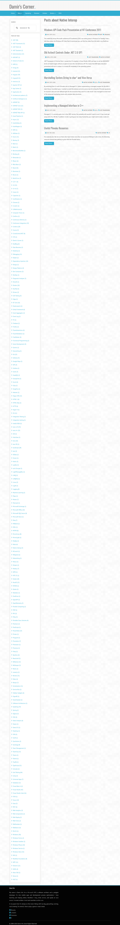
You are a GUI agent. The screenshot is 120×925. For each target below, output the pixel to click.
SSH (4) (15, 717)
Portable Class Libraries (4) (20, 620)
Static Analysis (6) (18, 721)
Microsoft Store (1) (18, 517)
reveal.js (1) (16, 672)
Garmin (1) (16, 347)
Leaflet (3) (16, 465)
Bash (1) (15, 144)
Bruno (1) (15, 175)
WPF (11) (15, 862)
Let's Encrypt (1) (17, 468)
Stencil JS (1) (16, 727)
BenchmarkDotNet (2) (19, 151)
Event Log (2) (16, 316)
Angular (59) (16, 75)
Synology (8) (16, 745)
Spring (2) (16, 710)
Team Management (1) (19, 748)
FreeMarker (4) (17, 337)
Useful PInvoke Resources (56, 128)
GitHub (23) (16, 358)
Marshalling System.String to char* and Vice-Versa (68, 78)
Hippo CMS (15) (17, 396)
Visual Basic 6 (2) (18, 786)
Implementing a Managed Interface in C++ (63, 105)
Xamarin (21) (16, 866)
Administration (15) (18, 54)
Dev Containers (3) (18, 271)
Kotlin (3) (15, 461)
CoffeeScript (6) (17, 209)
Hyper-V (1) (16, 410)
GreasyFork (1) (17, 379)
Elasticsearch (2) (17, 306)
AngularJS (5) (16, 78)
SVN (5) (15, 734)
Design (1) (16, 265)
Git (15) (15, 354)
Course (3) (16, 230)
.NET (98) (15, 40)
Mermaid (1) (16, 503)
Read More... (49, 45)
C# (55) (15, 185)
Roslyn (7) (16, 683)
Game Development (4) (19, 344)
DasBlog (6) (16, 244)
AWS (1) (15, 130)
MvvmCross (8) (17, 534)
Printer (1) (16, 634)
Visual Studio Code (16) (19, 793)
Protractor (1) (16, 645)
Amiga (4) (15, 68)
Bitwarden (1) (17, 157)
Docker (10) (16, 285)
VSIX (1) (15, 797)
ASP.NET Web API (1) (19, 113)
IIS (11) (15, 413)
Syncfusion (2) (17, 741)
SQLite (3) (16, 714)
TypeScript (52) (17, 765)
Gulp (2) (15, 385)
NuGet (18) (16, 579)
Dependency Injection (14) (20, 261)
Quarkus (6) (16, 655)
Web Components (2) (19, 814)
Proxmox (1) (16, 648)
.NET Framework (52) (19, 43)
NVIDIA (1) (16, 586)
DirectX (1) (16, 282)
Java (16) (15, 441)
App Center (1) (17, 88)
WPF (101, 34)
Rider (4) (15, 679)
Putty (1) (15, 651)
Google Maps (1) (17, 361)
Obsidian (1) (16, 593)
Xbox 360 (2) (16, 873)
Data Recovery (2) (18, 247)
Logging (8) (16, 489)
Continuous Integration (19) (21, 223)
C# (109, 133)
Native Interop (93, 34)
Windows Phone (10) (19, 845)
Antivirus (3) (16, 81)
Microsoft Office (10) (19, 510)
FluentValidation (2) (18, 334)
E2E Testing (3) (17, 296)
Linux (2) (15, 482)
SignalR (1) (16, 696)
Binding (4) (16, 154)
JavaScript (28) (17, 448)
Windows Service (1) (18, 848)
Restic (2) (15, 669)
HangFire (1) (16, 389)
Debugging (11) (17, 254)
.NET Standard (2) (18, 50)
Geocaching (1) (17, 351)
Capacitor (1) (16, 195)
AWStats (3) (16, 133)
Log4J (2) (15, 486)
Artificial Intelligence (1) (20, 99)
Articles (45, 13)
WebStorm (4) (17, 828)
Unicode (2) (16, 769)
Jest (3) (15, 451)
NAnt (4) (15, 544)
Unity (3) (15, 776)
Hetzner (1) (16, 392)
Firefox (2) (16, 327)
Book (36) (15, 168)
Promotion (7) (17, 641)
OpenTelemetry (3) (18, 603)
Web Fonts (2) (17, 821)
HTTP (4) (15, 406)
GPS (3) (15, 365)
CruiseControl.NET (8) (19, 233)
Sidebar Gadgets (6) (18, 693)
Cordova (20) (16, 227)
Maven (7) (16, 499)
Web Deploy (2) (17, 817)
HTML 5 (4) (16, 399)
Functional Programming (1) (21, 341)
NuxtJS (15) (16, 582)
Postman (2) (16, 624)
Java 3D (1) (16, 444)
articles (44, 898)
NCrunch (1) (16, 551)
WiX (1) (15, 855)
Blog (20, 13)
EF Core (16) (16, 303)
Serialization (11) (18, 686)
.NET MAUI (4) (17, 47)
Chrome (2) (16, 202)
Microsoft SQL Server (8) (20, 513)
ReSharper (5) (17, 665)
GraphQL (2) (16, 375)
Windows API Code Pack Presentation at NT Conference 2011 (72, 30)
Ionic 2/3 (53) (17, 427)
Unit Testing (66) (17, 772)
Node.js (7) (16, 569)
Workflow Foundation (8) (20, 859)
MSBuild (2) (16, 524)
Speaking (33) (17, 707)
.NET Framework (94, 57)
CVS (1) (15, 237)
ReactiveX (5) (16, 658)
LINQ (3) (15, 475)
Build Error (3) (17, 178)
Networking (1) (17, 558)
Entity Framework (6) (19, 309)
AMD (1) (15, 64)
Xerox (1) (15, 876)
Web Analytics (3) (18, 810)
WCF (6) (15, 807)
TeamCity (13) (17, 752)
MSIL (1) (15, 527)
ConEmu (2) (16, 216)
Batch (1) (15, 147)
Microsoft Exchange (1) (19, 506)
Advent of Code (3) (18, 61)
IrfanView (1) (16, 437)
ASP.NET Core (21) (18, 106)
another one (39, 900)
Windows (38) (17, 835)
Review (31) (16, 676)
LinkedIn (13, 913)
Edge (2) (15, 299)
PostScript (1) (17, 627)
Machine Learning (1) (19, 493)
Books (52, 13)
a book (25, 900)
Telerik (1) (16, 759)
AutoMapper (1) (17, 126)
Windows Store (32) (18, 852)
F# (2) (14, 320)
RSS (60, 13)
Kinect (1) (15, 458)
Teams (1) (15, 755)
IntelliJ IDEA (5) (17, 423)
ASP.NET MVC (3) (17, 109)
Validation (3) (17, 783)
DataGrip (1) (16, 251)
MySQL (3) (16, 541)
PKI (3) (15, 613)
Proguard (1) (16, 638)
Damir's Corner (22, 6)
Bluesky (13, 910)
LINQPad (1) (16, 479)
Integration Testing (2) (19, 417)
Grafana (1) (16, 368)
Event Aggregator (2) (19, 313)
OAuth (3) (15, 589)
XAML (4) (15, 869)
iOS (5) (15, 434)
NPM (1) (15, 572)
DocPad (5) (16, 289)
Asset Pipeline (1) (18, 116)
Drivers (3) (16, 292)
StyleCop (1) (16, 731)
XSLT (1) (15, 879)
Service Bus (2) (17, 689)
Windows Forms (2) (18, 838)
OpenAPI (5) (16, 600)
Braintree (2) (16, 171)
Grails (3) (15, 372)
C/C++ (96, 82)
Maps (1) (15, 496)
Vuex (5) (15, 803)
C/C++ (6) (15, 182)
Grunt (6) (15, 382)
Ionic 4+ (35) (16, 430)
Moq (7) (15, 520)
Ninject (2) (16, 565)
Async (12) (16, 119)
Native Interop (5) (18, 548)
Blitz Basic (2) (17, 164)
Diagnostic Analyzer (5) (19, 278)
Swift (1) (15, 738)
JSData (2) (16, 455)
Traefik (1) (16, 762)
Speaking (28, 13)
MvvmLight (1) (17, 537)
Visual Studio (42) (18, 790)
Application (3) (17, 92)
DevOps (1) (16, 275)
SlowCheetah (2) (17, 700)
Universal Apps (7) (18, 779)
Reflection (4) (16, 662)
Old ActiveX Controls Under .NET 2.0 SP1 (63, 52)
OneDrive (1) (16, 596)
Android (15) (16, 71)
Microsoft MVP (32, 892)
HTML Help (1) (17, 403)
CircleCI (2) (16, 206)
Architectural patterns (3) (20, 95)
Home (13, 13)
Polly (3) (15, 617)
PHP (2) (15, 610)
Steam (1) (15, 724)
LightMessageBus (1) (19, 472)
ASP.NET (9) (16, 102)
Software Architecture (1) (20, 703)
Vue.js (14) (16, 800)
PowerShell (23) (17, 631)
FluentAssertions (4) (18, 330)
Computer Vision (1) (18, 213)
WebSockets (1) (17, 824)
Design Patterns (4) (18, 268)
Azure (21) (16, 137)
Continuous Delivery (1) (19, 220)
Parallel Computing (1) (19, 607)
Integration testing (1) (19, 420)
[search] (25, 28)
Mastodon (14, 915)
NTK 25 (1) (16, 575)
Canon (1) (15, 192)
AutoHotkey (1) (17, 123)
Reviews (36, 13)
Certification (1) (17, 199)
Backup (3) (16, 140)
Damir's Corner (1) (18, 240)
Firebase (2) (16, 323)
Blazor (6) (15, 161)
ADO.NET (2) (16, 57)
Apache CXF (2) (17, 85)
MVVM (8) (15, 531)
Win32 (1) (15, 831)
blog (36, 898)
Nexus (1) (15, 562)
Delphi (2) (16, 258)
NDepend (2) (16, 555)
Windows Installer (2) (19, 841)
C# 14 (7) (15, 189)
